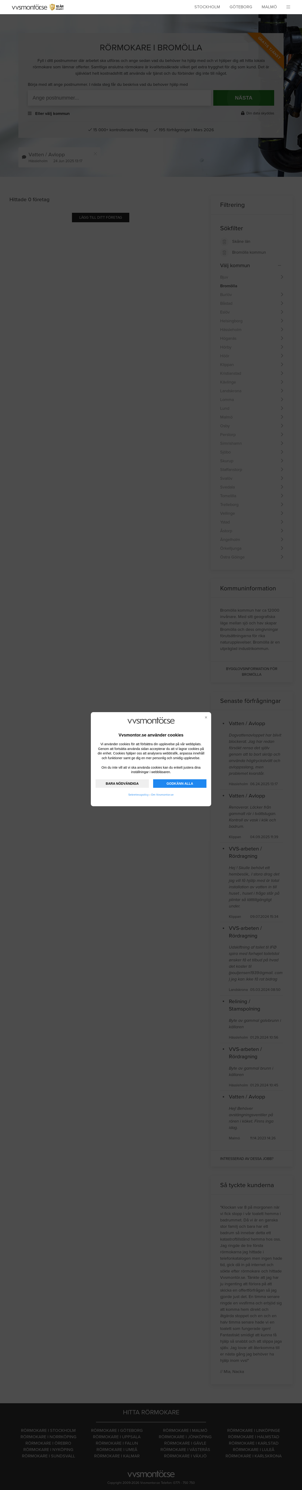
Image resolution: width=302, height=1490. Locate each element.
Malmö (269, 6)
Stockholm (207, 6)
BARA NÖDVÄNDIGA (122, 783)
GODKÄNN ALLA (180, 783)
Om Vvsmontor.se (162, 794)
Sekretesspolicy (138, 794)
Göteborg (241, 6)
